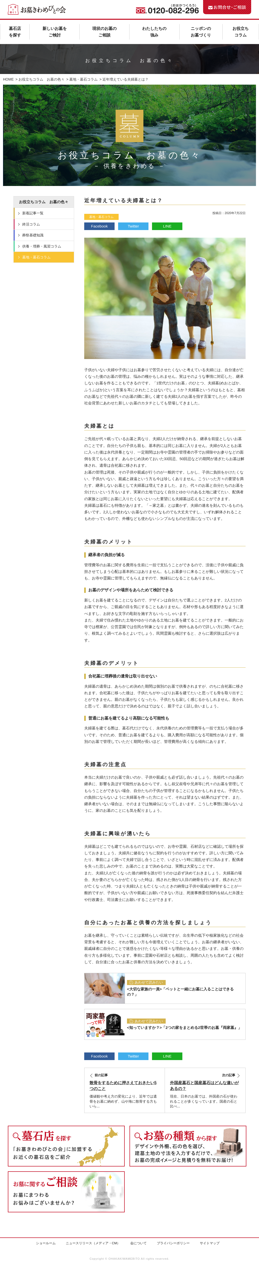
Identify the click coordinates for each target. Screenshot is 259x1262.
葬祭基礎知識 (33, 235)
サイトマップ (210, 1243)
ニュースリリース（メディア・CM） (93, 1243)
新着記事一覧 (33, 213)
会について (138, 1243)
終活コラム (31, 224)
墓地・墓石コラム (101, 217)
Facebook (99, 226)
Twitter (133, 226)
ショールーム (46, 1243)
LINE (167, 226)
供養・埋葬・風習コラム (41, 246)
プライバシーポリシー (173, 1243)
